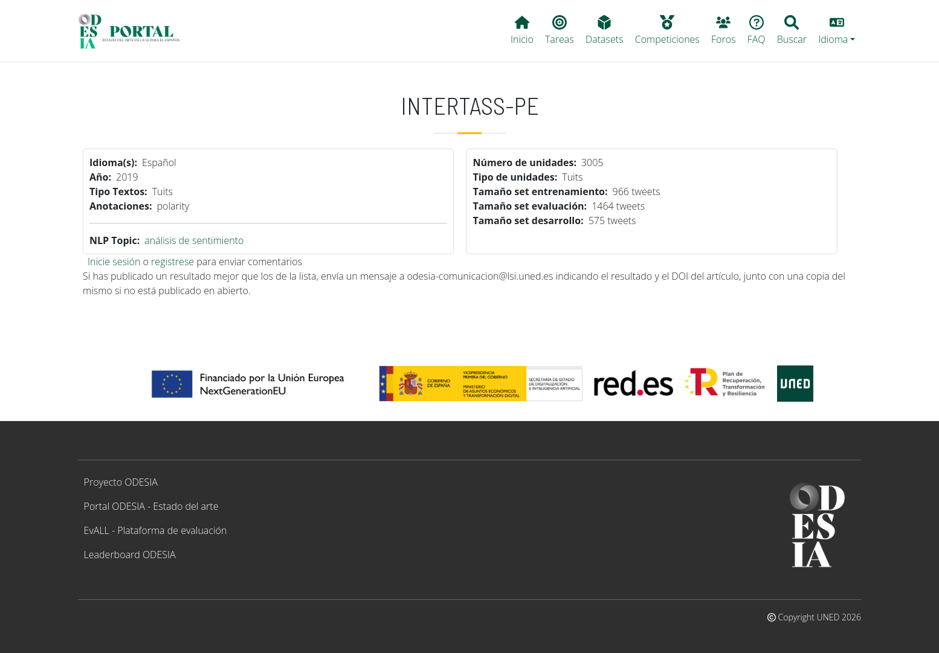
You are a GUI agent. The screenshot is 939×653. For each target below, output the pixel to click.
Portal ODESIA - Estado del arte (151, 506)
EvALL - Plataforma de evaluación (155, 530)
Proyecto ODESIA (121, 482)
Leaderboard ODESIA (130, 554)
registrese (172, 261)
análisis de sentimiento (194, 240)
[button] (837, 30)
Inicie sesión (114, 261)
